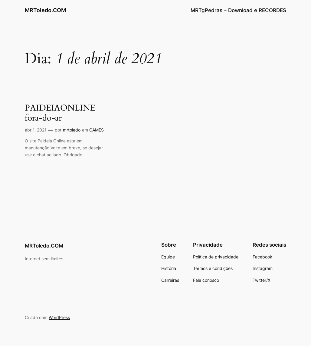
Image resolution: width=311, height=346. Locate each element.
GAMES (96, 129)
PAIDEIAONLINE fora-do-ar (60, 113)
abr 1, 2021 (36, 129)
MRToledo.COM (45, 10)
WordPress (59, 317)
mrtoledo (71, 129)
